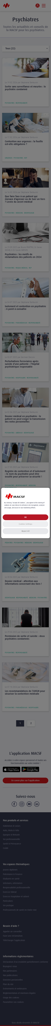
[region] (25, 513)
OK (25, 517)
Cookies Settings (25, 524)
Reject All (26, 531)
